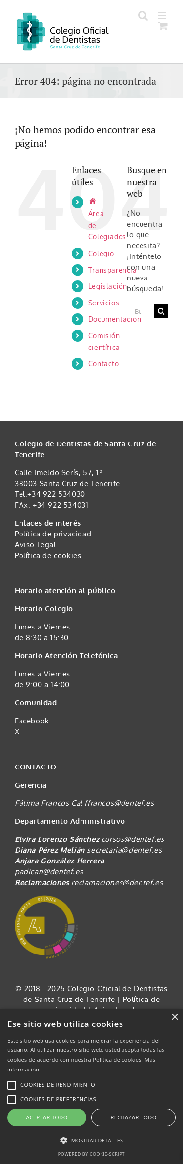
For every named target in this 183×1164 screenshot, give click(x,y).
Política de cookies (48, 555)
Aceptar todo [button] (46, 1117)
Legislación (107, 286)
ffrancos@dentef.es (119, 803)
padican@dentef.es (49, 871)
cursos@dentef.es (133, 839)
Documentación (115, 319)
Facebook (32, 720)
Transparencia (112, 270)
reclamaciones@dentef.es (117, 882)
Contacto (103, 363)
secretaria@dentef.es (124, 850)
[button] (91, 1140)
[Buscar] (161, 311)
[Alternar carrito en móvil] (163, 26)
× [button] (174, 1017)
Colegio (101, 253)
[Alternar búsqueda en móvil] (143, 15)
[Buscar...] (140, 311)
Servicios (103, 303)
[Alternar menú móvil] (163, 15)
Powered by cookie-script (91, 1154)
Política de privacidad (53, 533)
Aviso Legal (35, 544)
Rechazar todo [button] (133, 1117)
